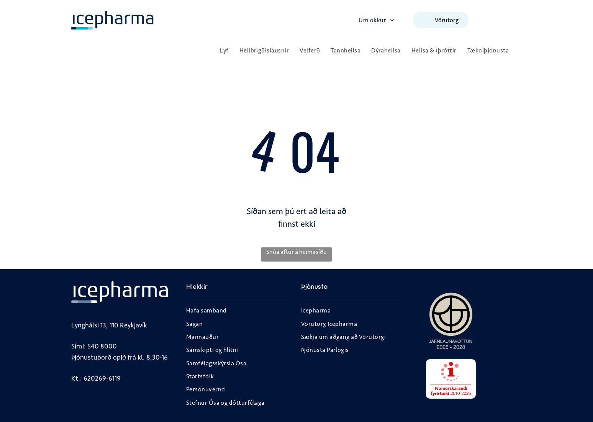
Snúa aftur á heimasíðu (296, 251)
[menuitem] (376, 19)
